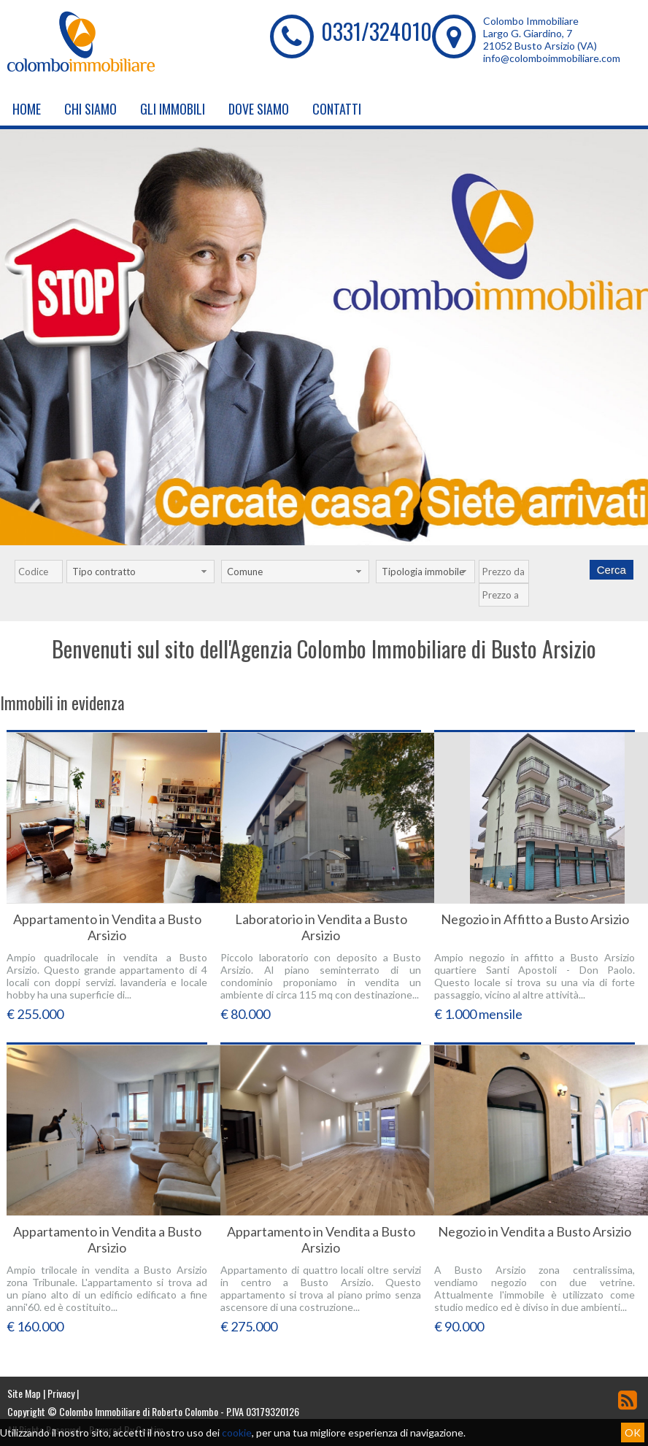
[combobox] (140, 571)
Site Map (24, 1393)
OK (633, 1432)
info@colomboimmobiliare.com (551, 58)
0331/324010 (376, 31)
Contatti (336, 108)
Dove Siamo (258, 108)
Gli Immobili (172, 108)
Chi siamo (90, 108)
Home (26, 108)
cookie (237, 1432)
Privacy (60, 1393)
